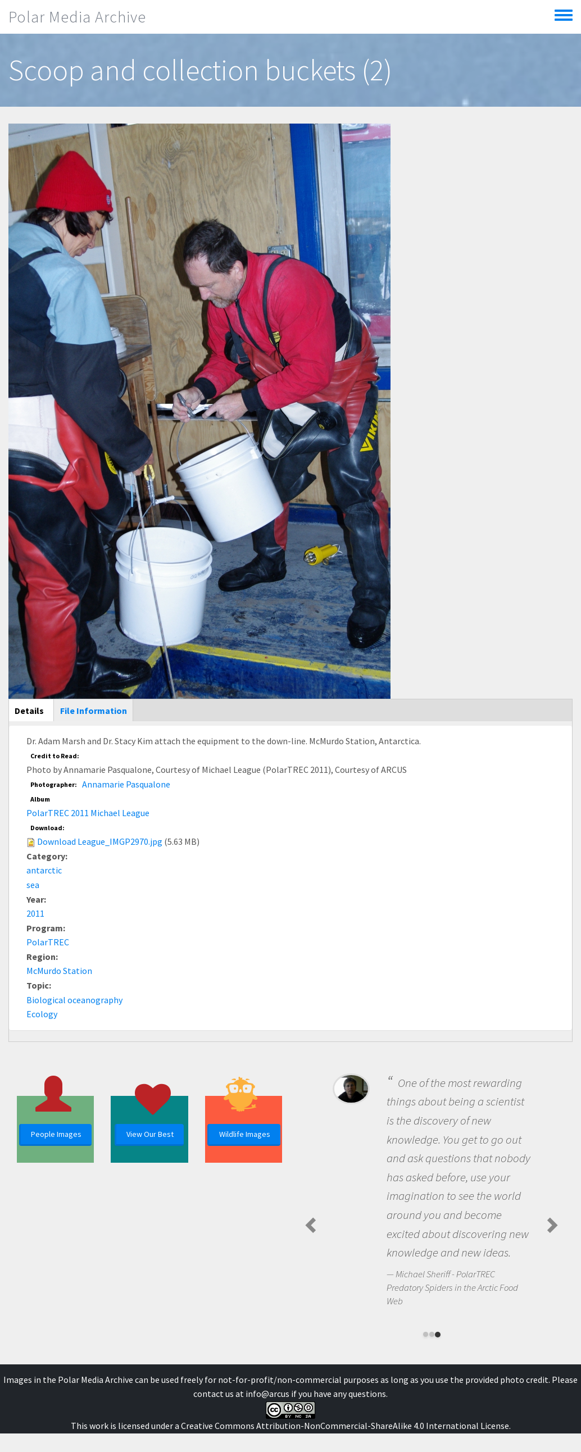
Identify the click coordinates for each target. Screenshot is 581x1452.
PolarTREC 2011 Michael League (87, 812)
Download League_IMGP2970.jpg (99, 841)
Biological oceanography (74, 999)
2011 (35, 913)
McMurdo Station (59, 970)
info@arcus (267, 1393)
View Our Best (150, 1134)
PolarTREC (47, 942)
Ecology (41, 1013)
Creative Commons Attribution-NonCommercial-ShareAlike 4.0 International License (345, 1425)
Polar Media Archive (77, 17)
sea (32, 884)
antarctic (44, 870)
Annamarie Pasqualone (126, 784)
